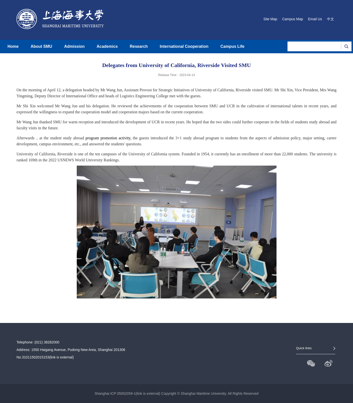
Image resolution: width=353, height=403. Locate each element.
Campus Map (292, 19)
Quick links (304, 348)
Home (13, 46)
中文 (330, 19)
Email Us (315, 19)
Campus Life (232, 46)
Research (139, 46)
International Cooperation (184, 46)
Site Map (270, 19)
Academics (107, 46)
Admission (74, 46)
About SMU (41, 46)
